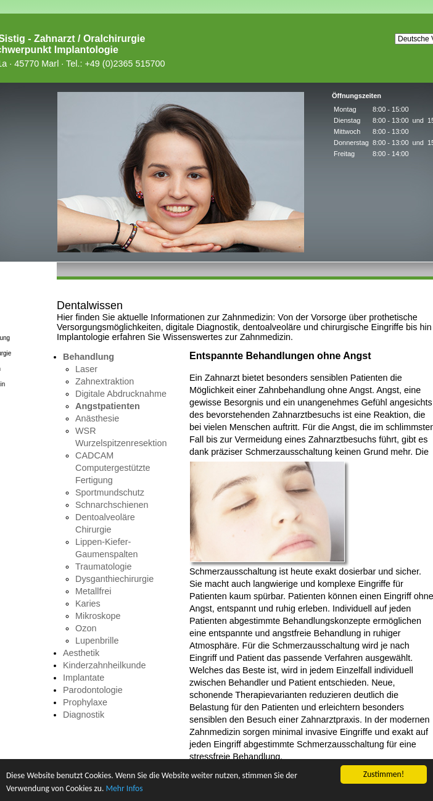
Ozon (85, 628)
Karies (88, 603)
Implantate (83, 678)
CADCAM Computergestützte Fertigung (113, 467)
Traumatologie (103, 566)
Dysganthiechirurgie (114, 579)
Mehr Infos (123, 788)
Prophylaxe (85, 702)
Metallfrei (93, 591)
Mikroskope (98, 616)
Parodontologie (93, 690)
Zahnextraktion (104, 381)
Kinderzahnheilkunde (104, 665)
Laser (86, 369)
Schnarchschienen (111, 505)
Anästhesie (97, 418)
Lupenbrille (96, 640)
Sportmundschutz (109, 492)
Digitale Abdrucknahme (121, 394)
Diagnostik (83, 715)
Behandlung (88, 357)
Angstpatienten (107, 406)
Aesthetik (81, 653)
